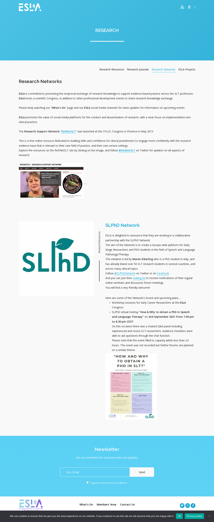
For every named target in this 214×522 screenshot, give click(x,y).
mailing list (139, 278)
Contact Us (127, 504)
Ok (179, 516)
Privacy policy (194, 516)
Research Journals (138, 69)
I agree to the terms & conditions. (107, 482)
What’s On (86, 504)
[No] (209, 516)
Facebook (163, 273)
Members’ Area (106, 504)
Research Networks (163, 69)
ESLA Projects (186, 69)
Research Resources (111, 69)
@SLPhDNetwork (124, 273)
